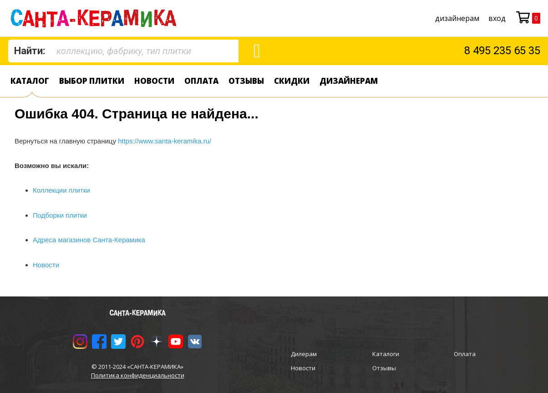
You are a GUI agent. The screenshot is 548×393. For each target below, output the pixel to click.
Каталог (29, 81)
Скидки (292, 81)
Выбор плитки (91, 81)
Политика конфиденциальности (137, 375)
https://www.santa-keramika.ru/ (164, 141)
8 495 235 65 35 (502, 50)
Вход (497, 18)
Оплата (201, 81)
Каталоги (385, 354)
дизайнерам (457, 18)
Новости (154, 81)
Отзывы (246, 81)
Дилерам (304, 354)
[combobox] (123, 51)
